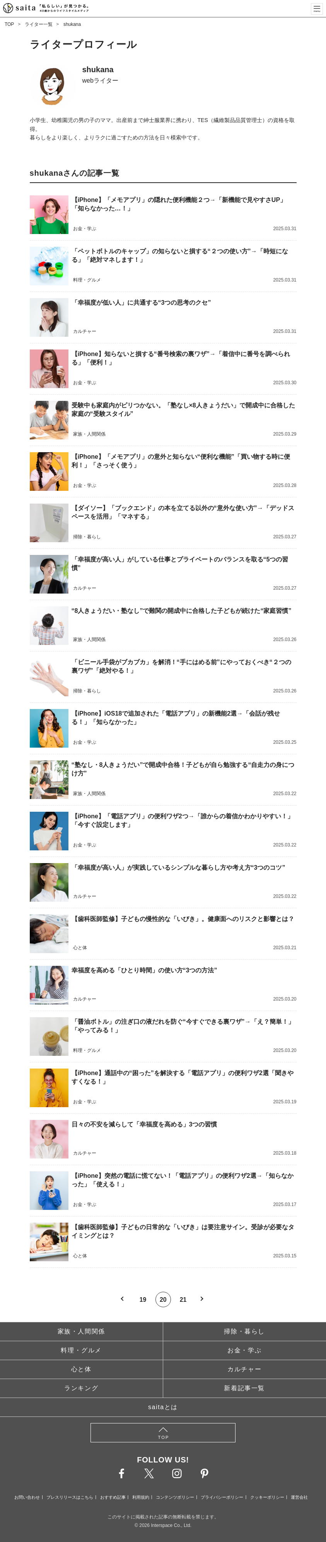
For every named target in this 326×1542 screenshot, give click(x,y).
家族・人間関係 (81, 1331)
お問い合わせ (27, 1497)
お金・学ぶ (244, 1350)
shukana (72, 24)
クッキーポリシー (267, 1497)
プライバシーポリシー (222, 1497)
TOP (9, 24)
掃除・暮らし (244, 1331)
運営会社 (299, 1497)
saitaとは (163, 1407)
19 (142, 1299)
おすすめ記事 (113, 1497)
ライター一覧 (39, 24)
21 (183, 1299)
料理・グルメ (81, 1350)
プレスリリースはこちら (69, 1497)
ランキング (81, 1388)
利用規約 (140, 1497)
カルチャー (244, 1369)
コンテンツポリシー (175, 1497)
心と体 (81, 1369)
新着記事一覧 (244, 1388)
